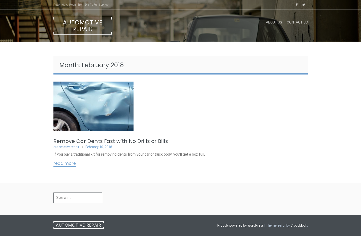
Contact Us (297, 22)
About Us (274, 22)
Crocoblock (299, 225)
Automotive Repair (82, 25)
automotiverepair (66, 147)
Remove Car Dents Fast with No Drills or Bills (110, 141)
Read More (64, 163)
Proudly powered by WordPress (240, 225)
